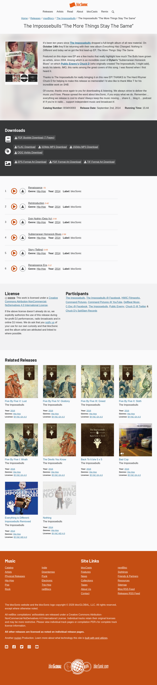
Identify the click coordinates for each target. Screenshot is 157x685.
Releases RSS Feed (129, 593)
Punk (44, 576)
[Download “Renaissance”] (23, 191)
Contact (85, 593)
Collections (87, 580)
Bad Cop (123, 459)
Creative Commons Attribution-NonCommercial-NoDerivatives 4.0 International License (31, 301)
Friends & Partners (128, 576)
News (84, 576)
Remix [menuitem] (104, 11)
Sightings (123, 571)
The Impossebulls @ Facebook (103, 297)
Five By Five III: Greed (93, 401)
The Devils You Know (54, 459)
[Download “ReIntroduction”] (23, 206)
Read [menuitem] (70, 11)
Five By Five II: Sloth (130, 401)
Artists (8, 571)
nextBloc (122, 567)
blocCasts (86, 567)
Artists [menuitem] (60, 11)
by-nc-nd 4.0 (20, 537)
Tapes (84, 584)
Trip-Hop (46, 584)
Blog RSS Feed (126, 589)
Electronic (47, 580)
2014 (57, 191)
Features (86, 571)
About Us (86, 589)
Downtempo (48, 571)
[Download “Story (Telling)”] (23, 253)
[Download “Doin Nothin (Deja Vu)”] (23, 222)
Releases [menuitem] (48, 11)
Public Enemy (116, 306)
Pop (7, 584)
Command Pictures (76, 302)
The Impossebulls (75, 297)
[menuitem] (113, 11)
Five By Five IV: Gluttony (56, 401)
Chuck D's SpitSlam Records (81, 310)
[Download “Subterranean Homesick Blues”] (23, 237)
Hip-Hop (9, 580)
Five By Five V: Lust (16, 401)
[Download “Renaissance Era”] (23, 268)
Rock (7, 589)
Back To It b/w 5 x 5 (91, 459)
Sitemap (122, 584)
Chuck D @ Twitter (136, 306)
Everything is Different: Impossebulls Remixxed (18, 519)
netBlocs (46, 589)
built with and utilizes (96, 637)
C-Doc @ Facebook (76, 306)
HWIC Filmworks (131, 297)
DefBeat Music (132, 302)
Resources (123, 580)
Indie (44, 567)
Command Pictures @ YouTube (105, 302)
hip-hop (41, 191)
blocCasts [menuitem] (92, 11)
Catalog (9, 567)
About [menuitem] (80, 11)
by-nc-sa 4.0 (20, 416)
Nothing (47, 517)
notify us (49, 322)
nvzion (17, 637)
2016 (12, 410)
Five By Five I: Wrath (16, 459)
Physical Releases (15, 576)
